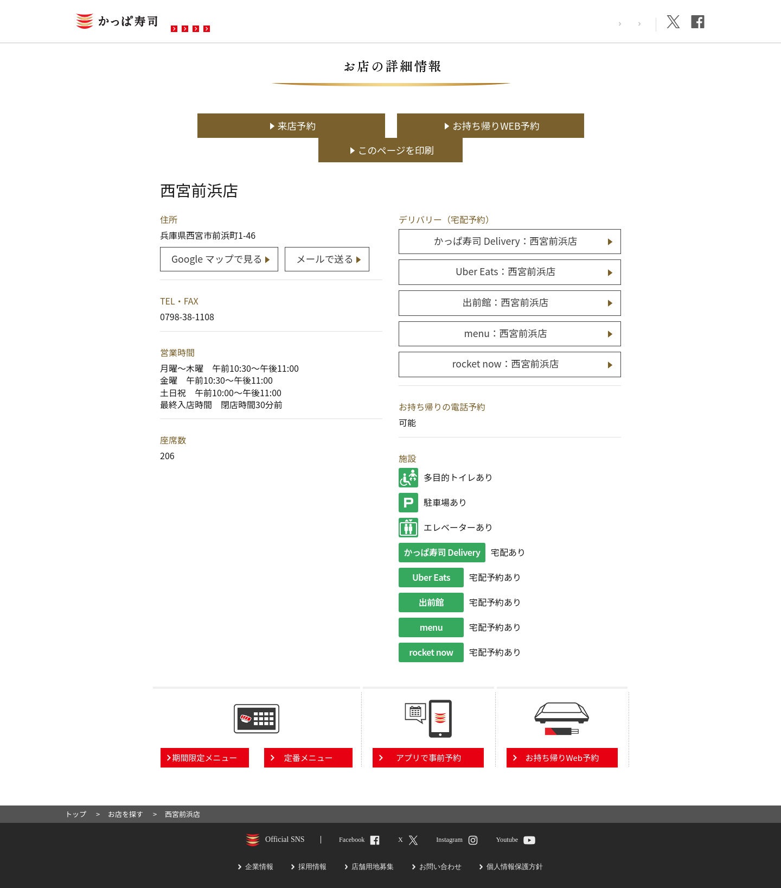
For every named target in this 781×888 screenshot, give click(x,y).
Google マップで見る (217, 233)
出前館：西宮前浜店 (505, 277)
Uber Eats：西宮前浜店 (505, 246)
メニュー (262, 22)
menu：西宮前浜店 (505, 308)
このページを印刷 (553, 125)
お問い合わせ (390, 22)
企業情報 (632, 23)
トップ (75, 788)
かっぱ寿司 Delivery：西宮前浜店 (505, 216)
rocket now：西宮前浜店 (505, 338)
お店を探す (202, 22)
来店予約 (239, 125)
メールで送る (325, 233)
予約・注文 (321, 22)
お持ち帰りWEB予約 (396, 125)
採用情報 (584, 23)
